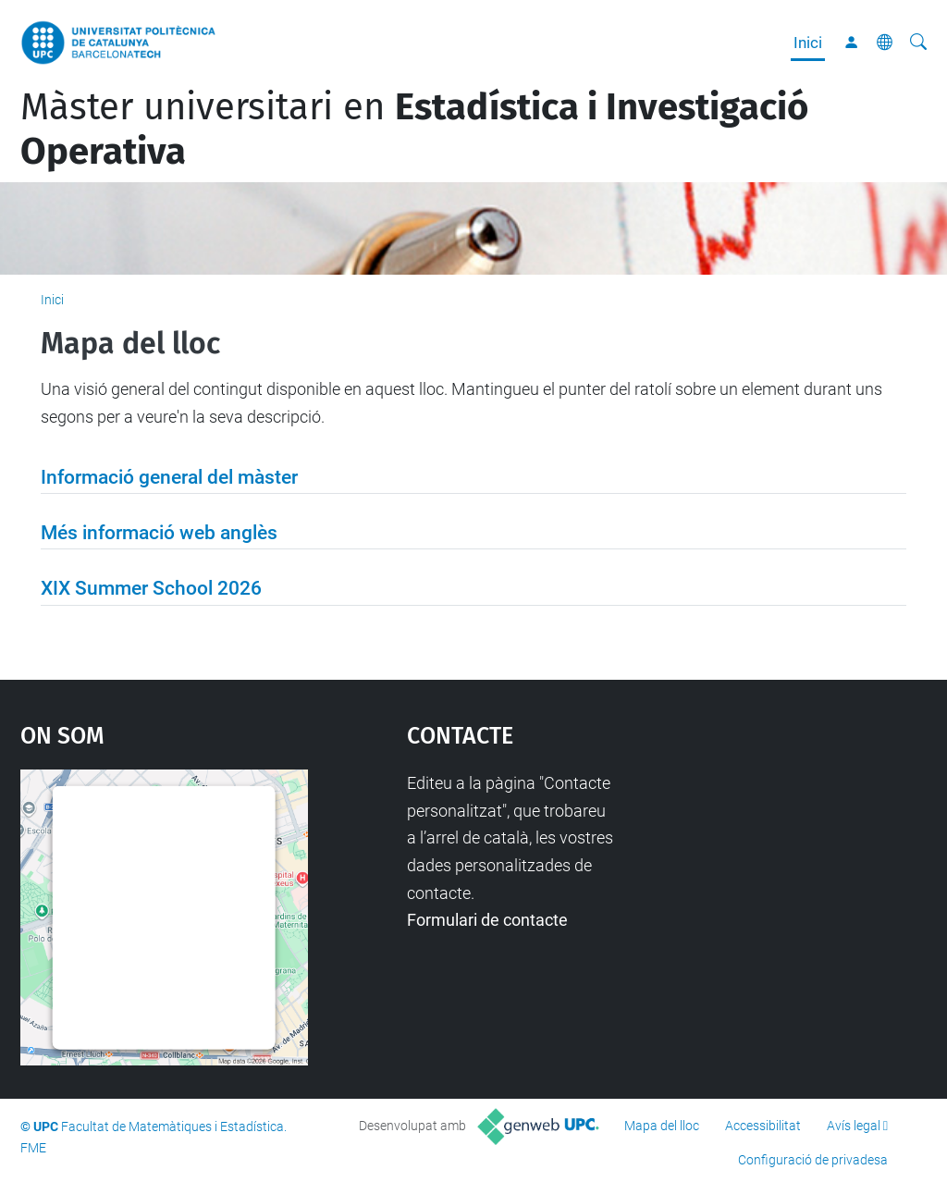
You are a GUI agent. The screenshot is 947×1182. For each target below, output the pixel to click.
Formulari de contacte (487, 920)
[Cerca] (918, 42)
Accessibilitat (763, 1125)
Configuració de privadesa (813, 1159)
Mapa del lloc (661, 1125)
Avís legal (853, 1125)
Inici (807, 42)
